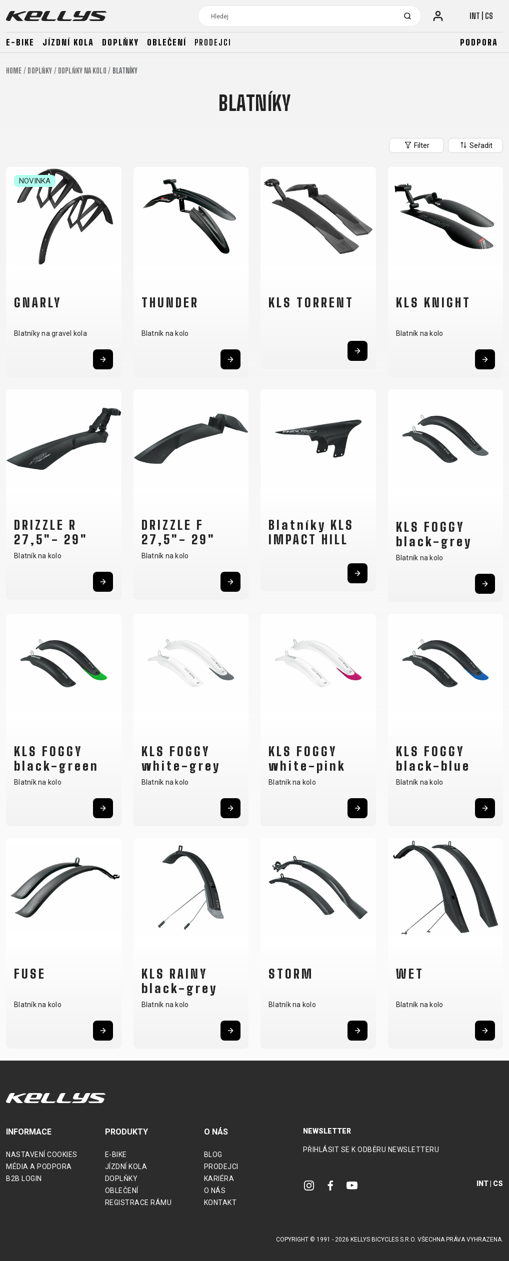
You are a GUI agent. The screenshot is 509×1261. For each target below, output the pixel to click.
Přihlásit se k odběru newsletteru (371, 1150)
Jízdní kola (68, 42)
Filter (417, 144)
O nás (215, 1191)
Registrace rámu (138, 1203)
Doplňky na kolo (82, 70)
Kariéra (219, 1179)
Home (14, 70)
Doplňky (120, 42)
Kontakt (220, 1203)
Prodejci (213, 42)
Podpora (479, 42)
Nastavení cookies (42, 1155)
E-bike (20, 42)
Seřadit (475, 144)
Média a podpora (39, 1167)
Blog (213, 1155)
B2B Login (24, 1179)
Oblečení (166, 42)
